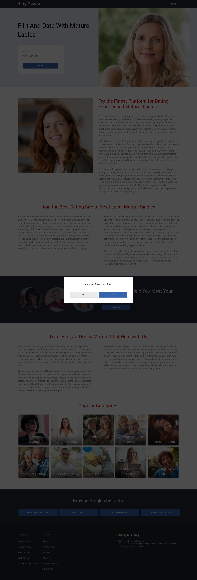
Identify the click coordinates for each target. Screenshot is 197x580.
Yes (113, 294)
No (83, 294)
